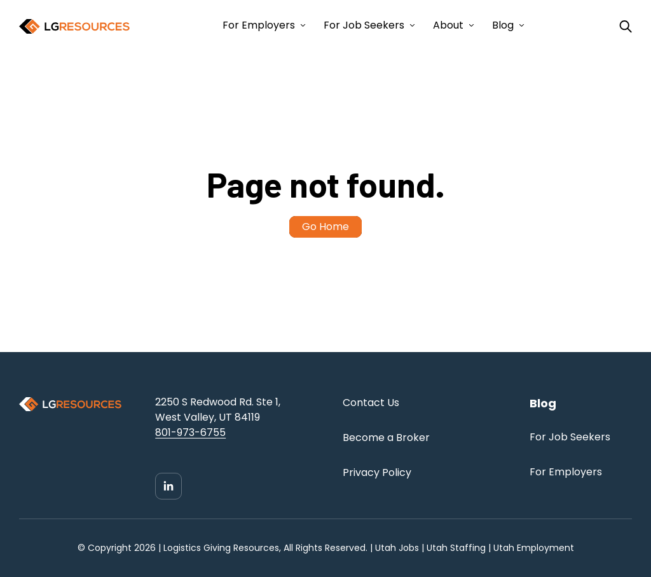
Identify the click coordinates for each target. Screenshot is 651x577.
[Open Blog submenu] (520, 25)
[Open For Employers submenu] (301, 25)
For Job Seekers (364, 25)
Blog (503, 25)
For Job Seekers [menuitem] (570, 437)
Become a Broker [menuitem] (386, 437)
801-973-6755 (190, 432)
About (448, 25)
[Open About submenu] (470, 25)
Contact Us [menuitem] (371, 402)
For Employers (259, 25)
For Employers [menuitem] (566, 472)
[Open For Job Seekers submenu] (411, 25)
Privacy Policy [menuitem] (377, 472)
